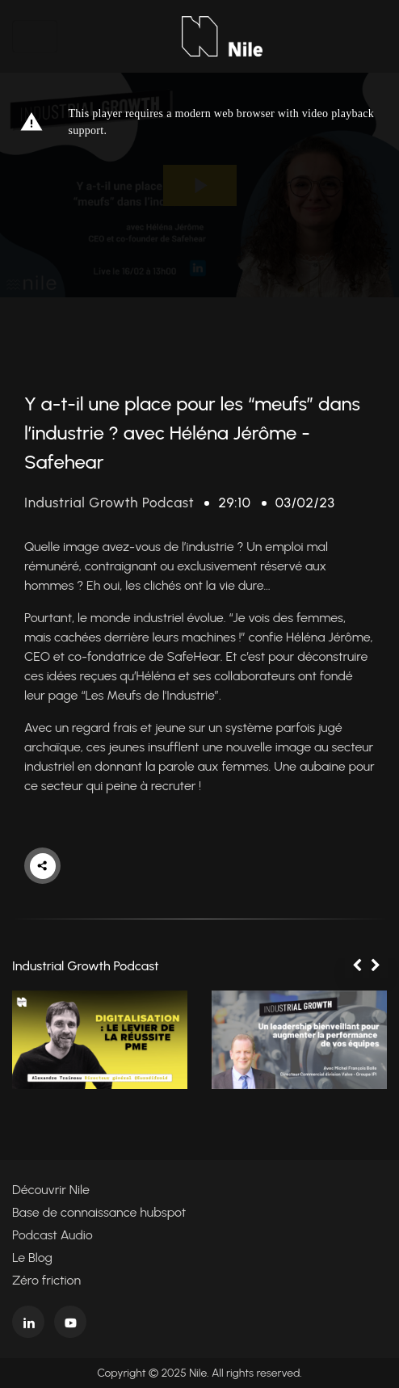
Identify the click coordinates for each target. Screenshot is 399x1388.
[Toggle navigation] (34, 36)
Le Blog (32, 1257)
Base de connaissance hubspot (99, 1212)
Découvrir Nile (51, 1189)
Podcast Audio (52, 1235)
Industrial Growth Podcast (109, 502)
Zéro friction (46, 1280)
